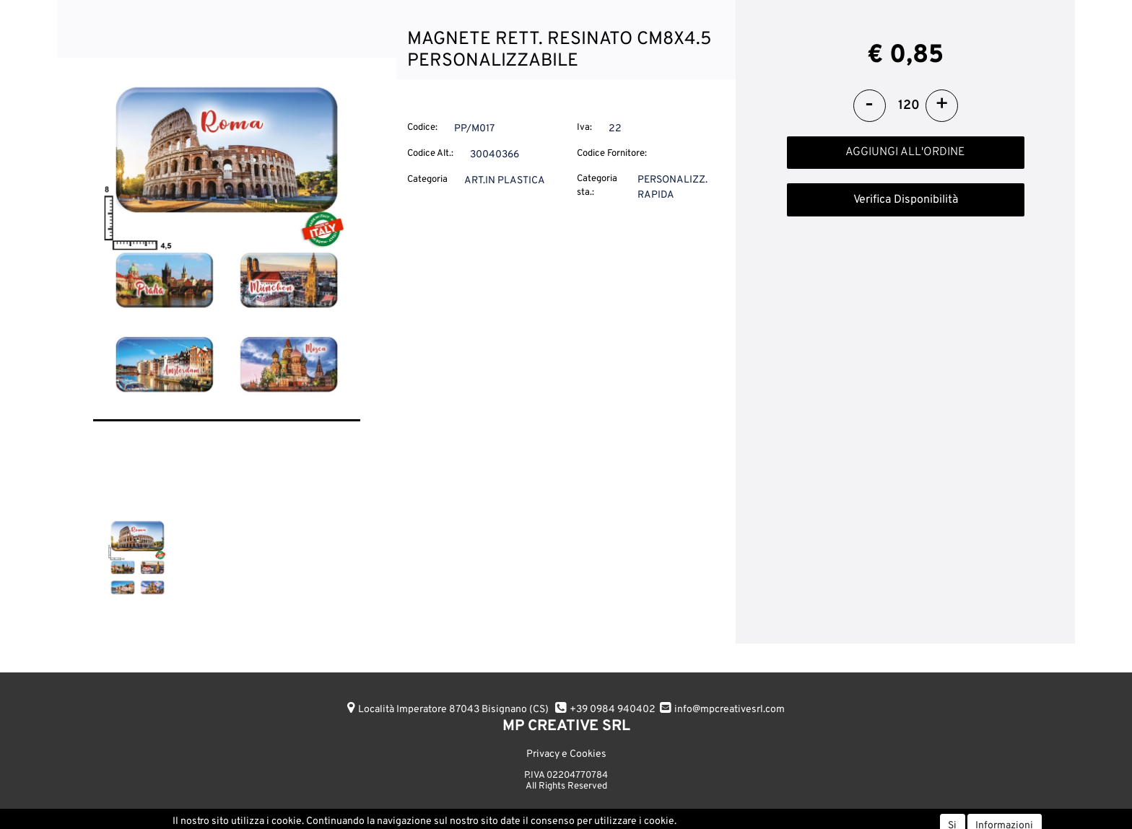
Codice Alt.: (430, 153)
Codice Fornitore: (612, 153)
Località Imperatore (453, 709)
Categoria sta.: (597, 186)
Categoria (427, 179)
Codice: (422, 127)
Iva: (584, 127)
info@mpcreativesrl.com (729, 709)
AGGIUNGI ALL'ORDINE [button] (905, 152)
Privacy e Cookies (566, 754)
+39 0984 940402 (613, 709)
